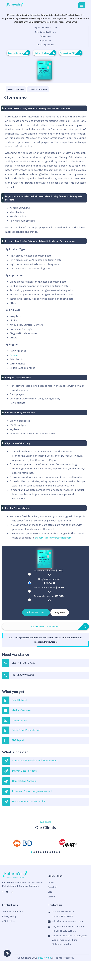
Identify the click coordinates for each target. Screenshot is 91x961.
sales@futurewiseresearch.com (53, 537)
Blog (50, 891)
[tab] (16, 89)
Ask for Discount (36, 612)
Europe (14, 355)
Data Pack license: (49, 572)
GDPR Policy (8, 921)
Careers (51, 896)
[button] (31, 852)
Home (51, 882)
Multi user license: (49, 589)
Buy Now (60, 612)
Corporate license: (49, 598)
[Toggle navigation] (81, 5)
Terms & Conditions (12, 911)
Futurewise (44, 957)
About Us (52, 887)
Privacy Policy (9, 916)
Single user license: (49, 581)
